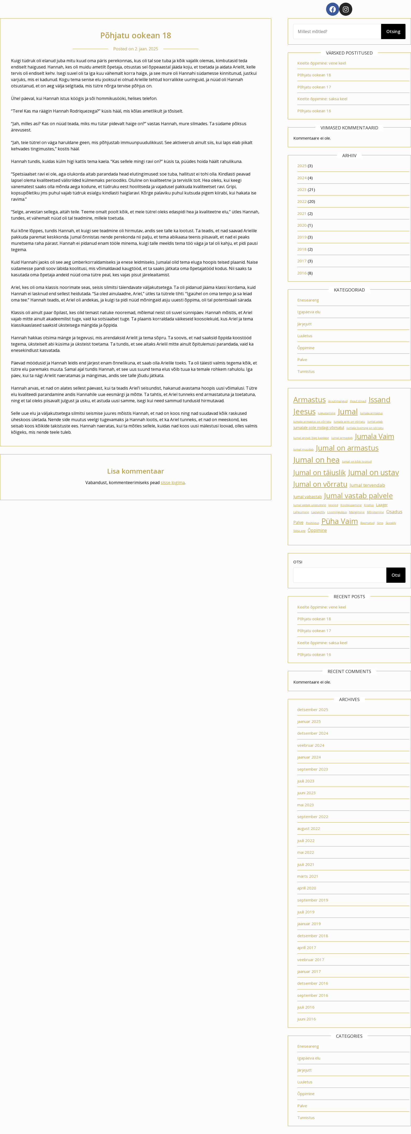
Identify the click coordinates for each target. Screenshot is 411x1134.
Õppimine (306, 347)
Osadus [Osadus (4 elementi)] (394, 511)
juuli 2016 (306, 1007)
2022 (302, 201)
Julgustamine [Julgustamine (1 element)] (327, 413)
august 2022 (308, 828)
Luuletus (304, 335)
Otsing (393, 31)
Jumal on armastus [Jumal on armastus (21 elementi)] (347, 448)
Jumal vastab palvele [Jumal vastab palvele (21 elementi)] (358, 495)
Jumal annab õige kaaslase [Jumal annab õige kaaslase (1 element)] (311, 438)
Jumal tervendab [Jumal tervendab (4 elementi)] (367, 485)
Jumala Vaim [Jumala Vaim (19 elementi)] (374, 436)
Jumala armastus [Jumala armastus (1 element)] (371, 413)
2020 (302, 225)
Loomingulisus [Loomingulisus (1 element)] (337, 512)
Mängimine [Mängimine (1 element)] (357, 512)
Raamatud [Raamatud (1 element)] (367, 523)
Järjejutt (304, 323)
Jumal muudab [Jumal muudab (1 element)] (303, 449)
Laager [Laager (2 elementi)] (382, 504)
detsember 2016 (312, 983)
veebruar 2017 (310, 959)
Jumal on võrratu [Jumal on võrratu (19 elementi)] (320, 484)
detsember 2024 (312, 733)
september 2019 (312, 900)
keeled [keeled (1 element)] (333, 505)
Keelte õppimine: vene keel (321, 63)
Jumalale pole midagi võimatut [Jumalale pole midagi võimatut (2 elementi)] (318, 427)
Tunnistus (306, 371)
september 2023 (312, 769)
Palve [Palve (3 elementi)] (298, 522)
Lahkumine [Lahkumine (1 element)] (301, 512)
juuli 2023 (306, 780)
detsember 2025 (312, 709)
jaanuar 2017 (309, 971)
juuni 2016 (306, 1018)
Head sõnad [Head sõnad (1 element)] (358, 401)
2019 (302, 237)
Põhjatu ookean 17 (314, 86)
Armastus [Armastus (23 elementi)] (309, 399)
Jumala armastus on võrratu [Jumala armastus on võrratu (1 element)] (312, 421)
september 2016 (312, 995)
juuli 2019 (306, 911)
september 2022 (312, 816)
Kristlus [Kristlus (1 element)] (369, 505)
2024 (302, 177)
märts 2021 (307, 876)
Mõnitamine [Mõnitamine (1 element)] (375, 512)
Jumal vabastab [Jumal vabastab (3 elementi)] (307, 497)
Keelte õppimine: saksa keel (322, 98)
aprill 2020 (306, 888)
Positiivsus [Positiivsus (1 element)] (312, 523)
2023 (302, 189)
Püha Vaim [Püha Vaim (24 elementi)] (339, 521)
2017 (302, 260)
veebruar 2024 (310, 745)
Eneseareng (308, 300)
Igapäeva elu (308, 311)
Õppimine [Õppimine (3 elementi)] (317, 530)
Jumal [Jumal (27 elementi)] (348, 411)
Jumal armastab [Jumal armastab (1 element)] (342, 438)
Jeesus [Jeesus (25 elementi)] (304, 411)
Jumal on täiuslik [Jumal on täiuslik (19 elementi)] (319, 472)
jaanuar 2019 (309, 923)
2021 (302, 213)
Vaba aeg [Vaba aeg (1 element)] (299, 531)
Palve (302, 359)
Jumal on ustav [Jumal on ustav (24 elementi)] (373, 472)
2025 (302, 165)
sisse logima (173, 482)
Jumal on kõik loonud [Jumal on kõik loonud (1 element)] (357, 461)
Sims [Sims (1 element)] (380, 523)
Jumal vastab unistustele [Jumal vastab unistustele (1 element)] (309, 505)
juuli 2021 (306, 864)
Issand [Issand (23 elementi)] (380, 399)
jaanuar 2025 (309, 721)
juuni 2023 (306, 792)
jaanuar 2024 (309, 757)
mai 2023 (305, 804)
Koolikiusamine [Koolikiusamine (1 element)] (351, 505)
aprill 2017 (306, 947)
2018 (302, 249)
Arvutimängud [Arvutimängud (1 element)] (338, 401)
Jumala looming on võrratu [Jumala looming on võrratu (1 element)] (365, 428)
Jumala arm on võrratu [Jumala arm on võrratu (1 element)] (349, 421)
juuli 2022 (306, 840)
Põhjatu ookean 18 (314, 74)
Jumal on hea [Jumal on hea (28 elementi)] (316, 459)
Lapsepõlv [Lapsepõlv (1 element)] (318, 512)
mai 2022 (305, 852)
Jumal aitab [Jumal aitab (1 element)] (375, 421)
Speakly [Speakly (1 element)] (391, 523)
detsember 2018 (312, 935)
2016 (302, 272)
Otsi (297, 561)
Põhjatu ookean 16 (314, 110)
